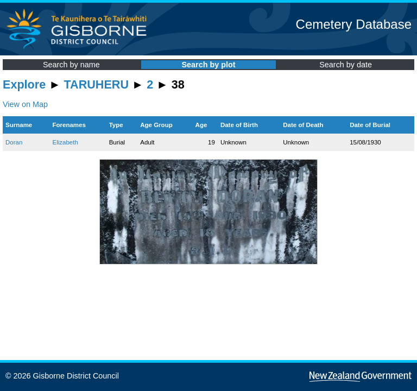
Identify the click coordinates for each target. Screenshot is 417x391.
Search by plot (208, 64)
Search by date (345, 64)
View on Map (25, 104)
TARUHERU (96, 84)
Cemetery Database (354, 24)
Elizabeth (65, 142)
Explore (24, 84)
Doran (13, 142)
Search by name (71, 64)
